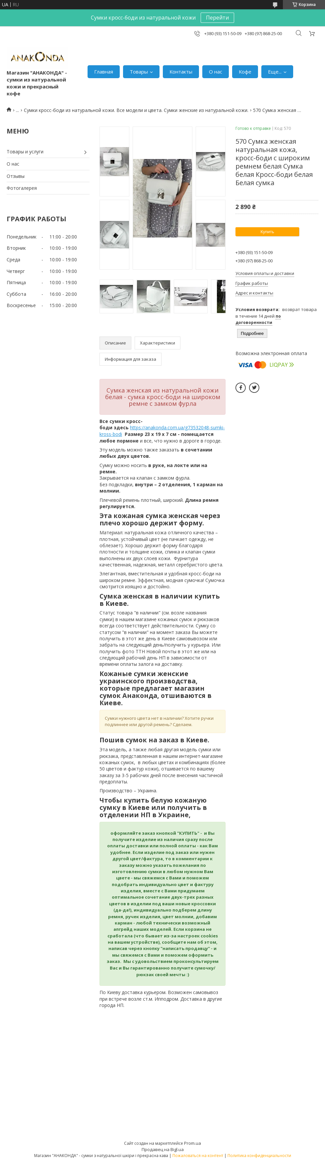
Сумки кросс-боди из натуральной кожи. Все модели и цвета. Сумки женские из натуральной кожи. (136, 110)
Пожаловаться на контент (197, 1155)
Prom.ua (192, 1143)
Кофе (245, 71)
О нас (215, 71)
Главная (103, 71)
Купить (267, 231)
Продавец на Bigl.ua (163, 1149)
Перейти (217, 17)
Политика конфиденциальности (259, 1155)
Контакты (180, 71)
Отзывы (16, 176)
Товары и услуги (25, 151)
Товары (139, 71)
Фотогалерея (22, 188)
